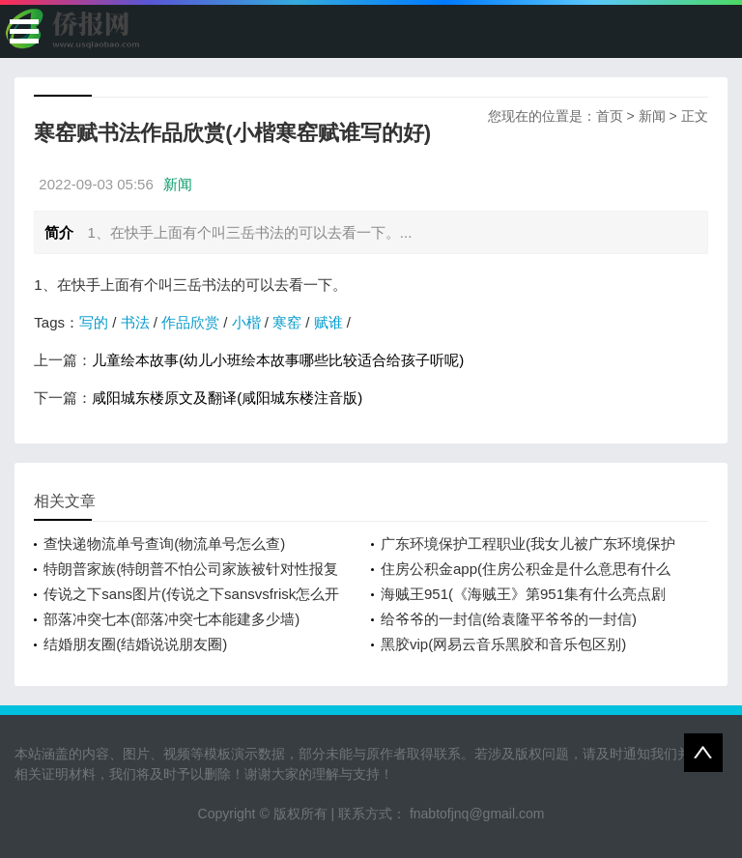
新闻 (652, 116)
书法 (135, 322)
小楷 (246, 322)
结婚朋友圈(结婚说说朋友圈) (135, 644)
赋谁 (328, 322)
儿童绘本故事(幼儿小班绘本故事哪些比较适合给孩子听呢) (278, 360)
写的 (93, 322)
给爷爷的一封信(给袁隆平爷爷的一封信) (509, 619)
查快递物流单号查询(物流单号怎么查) (164, 543)
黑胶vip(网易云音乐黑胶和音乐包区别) (503, 644)
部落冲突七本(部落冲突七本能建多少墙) (171, 619)
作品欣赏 (190, 322)
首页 (609, 116)
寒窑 (286, 322)
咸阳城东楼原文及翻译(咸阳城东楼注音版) (227, 397)
